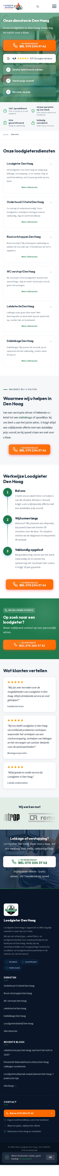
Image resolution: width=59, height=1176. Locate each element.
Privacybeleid (25, 1158)
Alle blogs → (10, 1086)
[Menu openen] (54, 6)
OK (50, 1157)
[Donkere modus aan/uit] (38, 6)
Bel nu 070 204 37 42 (29, 1113)
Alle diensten (10, 1031)
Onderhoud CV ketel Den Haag (19, 986)
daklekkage (25, 417)
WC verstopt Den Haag (15, 1001)
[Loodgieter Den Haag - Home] (13, 6)
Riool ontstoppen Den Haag (18, 993)
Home (5, 134)
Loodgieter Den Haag (28, 1147)
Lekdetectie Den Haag (15, 1008)
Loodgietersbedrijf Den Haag (18, 1023)
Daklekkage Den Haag (15, 1016)
